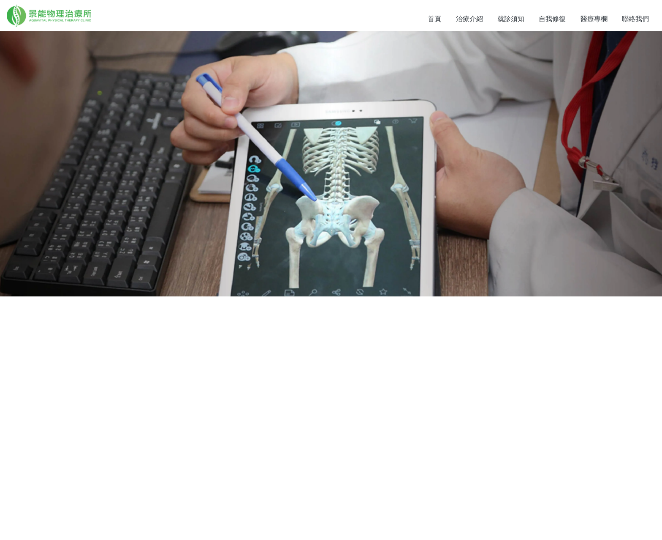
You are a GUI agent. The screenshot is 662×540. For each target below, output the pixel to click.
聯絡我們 (635, 18)
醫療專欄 (594, 18)
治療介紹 (469, 18)
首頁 (434, 18)
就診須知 (510, 18)
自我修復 (552, 18)
